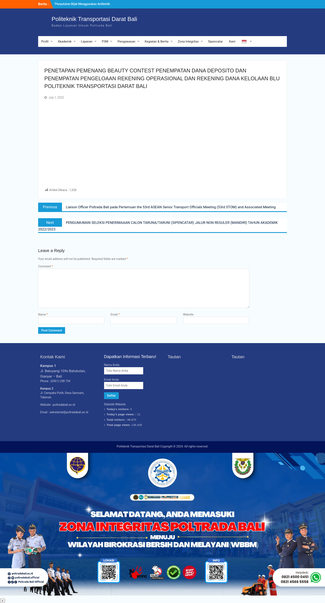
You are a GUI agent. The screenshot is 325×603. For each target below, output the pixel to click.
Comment (45, 266)
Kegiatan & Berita (157, 41)
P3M (105, 41)
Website (188, 314)
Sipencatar (215, 41)
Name (43, 314)
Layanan (86, 41)
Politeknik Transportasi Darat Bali (94, 19)
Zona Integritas (188, 41)
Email (115, 314)
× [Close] (2, 600)
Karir (232, 41)
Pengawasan (126, 41)
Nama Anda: (112, 365)
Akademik (65, 41)
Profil (45, 41)
